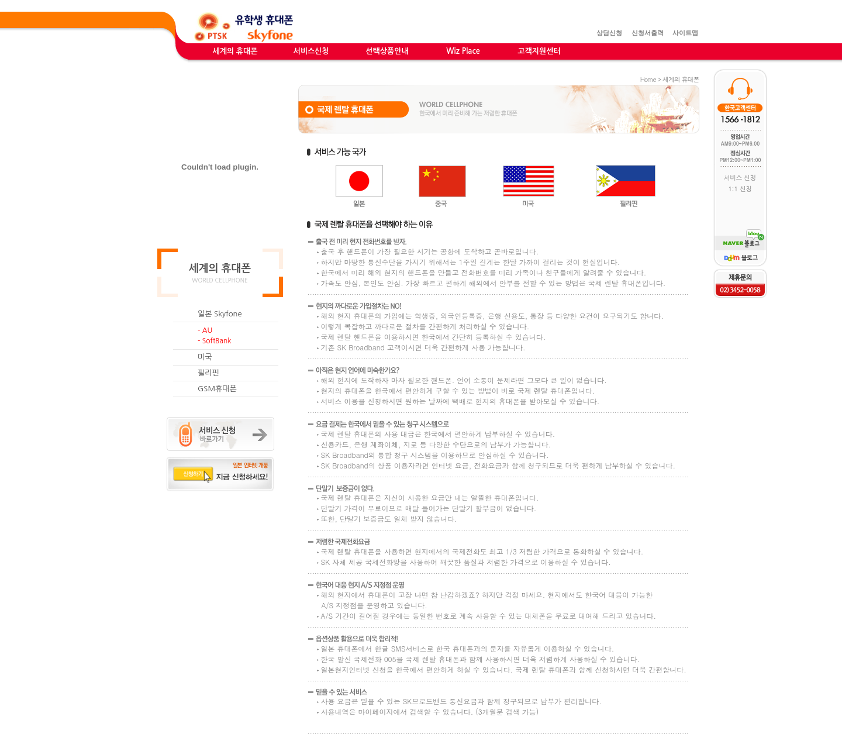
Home (648, 79)
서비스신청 (311, 51)
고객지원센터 (538, 51)
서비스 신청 (740, 178)
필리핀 (208, 373)
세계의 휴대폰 (235, 51)
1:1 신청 (739, 189)
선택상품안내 (386, 51)
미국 (205, 357)
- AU (205, 330)
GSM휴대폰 (217, 388)
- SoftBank (215, 340)
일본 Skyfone (220, 314)
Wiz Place (463, 51)
